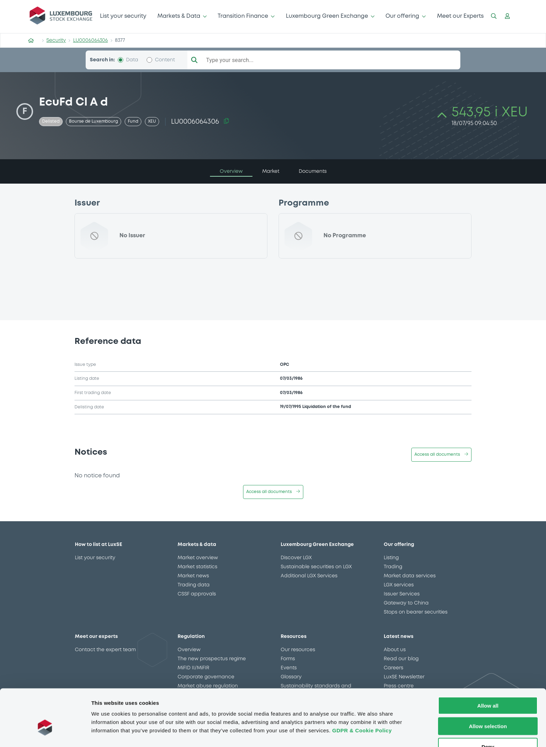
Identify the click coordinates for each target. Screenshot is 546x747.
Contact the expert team (105, 650)
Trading (393, 567)
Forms (288, 659)
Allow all (488, 686)
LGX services (399, 585)
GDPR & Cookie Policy (362, 711)
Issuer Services (402, 594)
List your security (123, 16)
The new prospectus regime (212, 659)
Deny (488, 727)
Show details (365, 733)
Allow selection (488, 706)
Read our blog (401, 659)
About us (395, 650)
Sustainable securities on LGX (316, 567)
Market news (193, 576)
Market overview (198, 558)
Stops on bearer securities (415, 612)
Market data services (410, 576)
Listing (391, 558)
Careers (393, 668)
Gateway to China (406, 603)
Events (289, 668)
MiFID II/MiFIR (193, 668)
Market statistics (197, 567)
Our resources (298, 650)
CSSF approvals (197, 594)
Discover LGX (296, 558)
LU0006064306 (90, 40)
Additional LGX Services (309, 576)
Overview (189, 650)
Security (56, 40)
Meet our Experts (460, 16)
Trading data (194, 585)
